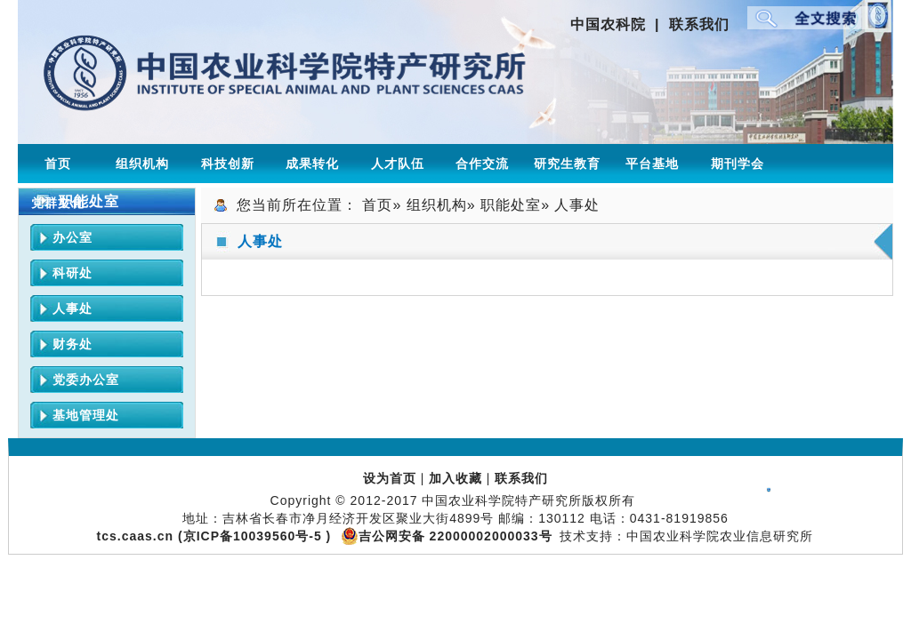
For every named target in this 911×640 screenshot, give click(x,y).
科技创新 (227, 163)
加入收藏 (455, 478)
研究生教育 (567, 163)
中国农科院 (608, 24)
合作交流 (482, 163)
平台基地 (652, 163)
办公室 (72, 237)
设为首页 (389, 478)
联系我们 (699, 24)
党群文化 (58, 203)
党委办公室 (85, 379)
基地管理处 (85, 415)
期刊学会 (737, 163)
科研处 (72, 273)
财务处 (72, 344)
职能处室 (510, 204)
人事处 (72, 308)
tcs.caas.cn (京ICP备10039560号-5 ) (216, 536)
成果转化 (312, 163)
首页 (57, 163)
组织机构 (142, 163)
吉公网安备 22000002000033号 (446, 536)
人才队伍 (397, 163)
